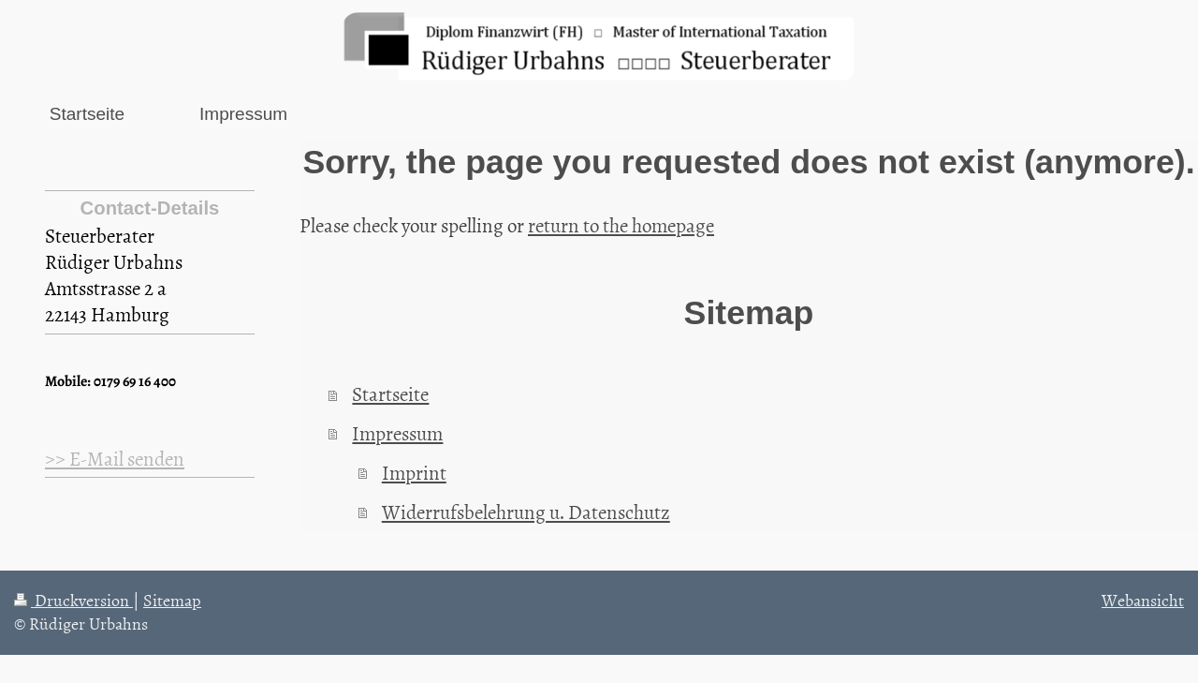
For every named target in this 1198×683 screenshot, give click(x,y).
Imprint (414, 472)
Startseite (390, 393)
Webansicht (1143, 600)
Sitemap (172, 600)
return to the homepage (621, 225)
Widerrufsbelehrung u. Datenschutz (526, 512)
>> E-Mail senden (114, 458)
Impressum (397, 433)
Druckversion (73, 600)
